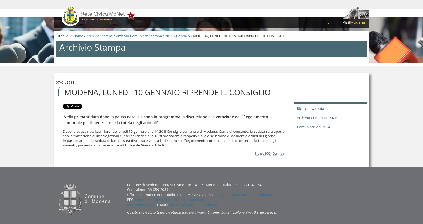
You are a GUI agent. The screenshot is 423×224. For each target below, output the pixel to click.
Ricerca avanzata (310, 108)
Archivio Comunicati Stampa (139, 35)
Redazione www (140, 204)
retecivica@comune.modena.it (193, 204)
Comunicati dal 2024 (313, 126)
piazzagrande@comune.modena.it (244, 194)
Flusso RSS (263, 153)
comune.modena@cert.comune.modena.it (169, 199)
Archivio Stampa (99, 35)
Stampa (278, 153)
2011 (169, 35)
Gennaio (183, 35)
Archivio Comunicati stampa (320, 117)
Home (78, 35)
